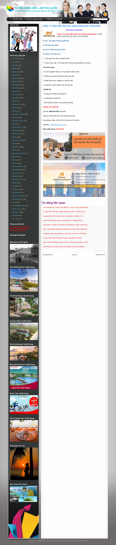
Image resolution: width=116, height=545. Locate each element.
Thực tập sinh (16, 192)
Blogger (61, 13)
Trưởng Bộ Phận (17, 199)
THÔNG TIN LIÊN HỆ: (54, 19)
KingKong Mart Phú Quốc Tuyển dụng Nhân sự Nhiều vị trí (63, 216)
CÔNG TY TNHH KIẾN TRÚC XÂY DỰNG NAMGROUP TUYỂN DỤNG (72, 26)
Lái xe (14, 143)
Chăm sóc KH (16, 94)
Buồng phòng (16, 85)
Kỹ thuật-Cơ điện (17, 140)
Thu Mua (15, 183)
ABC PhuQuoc (16, 58)
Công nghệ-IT (16, 98)
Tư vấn (14, 202)
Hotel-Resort (16, 130)
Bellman (14, 75)
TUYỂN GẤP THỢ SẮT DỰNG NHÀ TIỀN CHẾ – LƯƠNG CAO (64, 212)
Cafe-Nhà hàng (16, 88)
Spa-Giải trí (15, 176)
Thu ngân (15, 186)
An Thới (14, 62)
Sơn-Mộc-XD (16, 173)
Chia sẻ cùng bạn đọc (34, 19)
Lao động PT (16, 147)
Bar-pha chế (16, 72)
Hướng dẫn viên (17, 134)
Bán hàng (15, 65)
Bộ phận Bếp (16, 78)
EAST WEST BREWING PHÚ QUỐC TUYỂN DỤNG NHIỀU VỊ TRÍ (65, 242)
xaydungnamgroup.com (58, 125)
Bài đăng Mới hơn (48, 254)
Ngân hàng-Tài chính (18, 153)
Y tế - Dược (15, 219)
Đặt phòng (15, 108)
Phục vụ (14, 163)
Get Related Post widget (100, 250)
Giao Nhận (15, 117)
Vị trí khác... (15, 212)
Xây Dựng (15, 215)
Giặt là (14, 124)
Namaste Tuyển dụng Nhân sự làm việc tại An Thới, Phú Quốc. (65, 233)
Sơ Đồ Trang (18, 19)
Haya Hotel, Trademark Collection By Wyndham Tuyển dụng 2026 (65, 225)
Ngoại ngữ (15, 156)
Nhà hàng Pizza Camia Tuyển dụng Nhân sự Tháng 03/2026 (63, 246)
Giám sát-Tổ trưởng (18, 114)
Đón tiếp (14, 111)
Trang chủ (74, 254)
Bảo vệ (14, 68)
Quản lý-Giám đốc (17, 166)
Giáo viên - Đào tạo (18, 121)
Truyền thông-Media (18, 196)
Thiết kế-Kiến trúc (17, 179)
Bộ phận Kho (16, 81)
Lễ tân (14, 150)
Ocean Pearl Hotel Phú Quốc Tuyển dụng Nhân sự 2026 (62, 238)
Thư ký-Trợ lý (16, 189)
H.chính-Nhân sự (17, 127)
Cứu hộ (14, 101)
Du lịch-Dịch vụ (16, 104)
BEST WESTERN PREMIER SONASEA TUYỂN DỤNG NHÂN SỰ (65, 229)
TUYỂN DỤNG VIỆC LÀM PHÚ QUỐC (36, 8)
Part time (15, 160)
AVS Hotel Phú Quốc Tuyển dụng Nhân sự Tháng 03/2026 (63, 220)
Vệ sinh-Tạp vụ (16, 209)
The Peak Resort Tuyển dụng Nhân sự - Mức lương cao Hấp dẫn (65, 207)
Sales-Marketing (17, 169)
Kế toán (14, 137)
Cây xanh (15, 91)
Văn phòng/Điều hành (18, 205)
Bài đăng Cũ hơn (100, 254)
